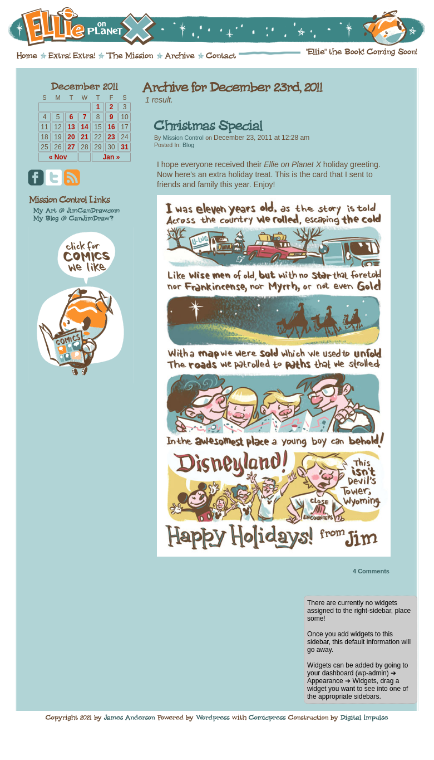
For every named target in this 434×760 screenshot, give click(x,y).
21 (84, 137)
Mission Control (182, 137)
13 (71, 127)
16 (111, 127)
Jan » (111, 157)
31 (124, 147)
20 (71, 137)
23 (111, 137)
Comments (371, 571)
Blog (188, 145)
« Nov (58, 157)
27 (71, 147)
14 (84, 127)
